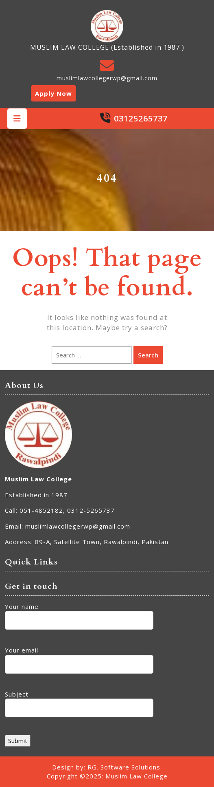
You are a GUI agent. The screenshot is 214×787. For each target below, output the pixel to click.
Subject (79, 701)
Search (148, 355)
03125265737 (141, 118)
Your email (79, 657)
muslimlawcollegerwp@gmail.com (107, 78)
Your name (79, 613)
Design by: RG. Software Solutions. (107, 767)
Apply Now (53, 93)
